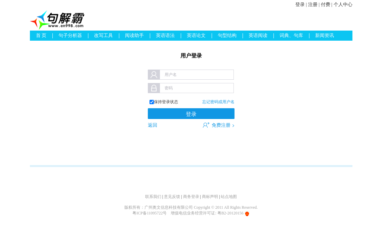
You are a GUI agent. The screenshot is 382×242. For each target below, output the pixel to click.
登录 (300, 4)
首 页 (41, 35)
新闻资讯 (324, 35)
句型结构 (227, 35)
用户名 (171, 74)
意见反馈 (172, 196)
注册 (312, 4)
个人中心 (343, 4)
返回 (152, 125)
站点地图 (229, 196)
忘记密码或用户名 (218, 102)
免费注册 (221, 125)
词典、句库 (291, 35)
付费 (325, 4)
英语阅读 (258, 35)
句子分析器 (70, 35)
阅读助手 (134, 35)
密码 (169, 88)
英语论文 (196, 35)
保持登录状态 (166, 101)
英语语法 (165, 35)
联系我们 (153, 196)
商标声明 (210, 196)
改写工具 (103, 35)
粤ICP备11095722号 (149, 213)
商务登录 (191, 196)
